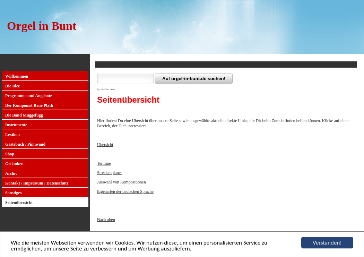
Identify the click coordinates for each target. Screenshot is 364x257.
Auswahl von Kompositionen (121, 182)
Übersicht (105, 144)
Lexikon (12, 134)
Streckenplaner (109, 172)
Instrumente (16, 124)
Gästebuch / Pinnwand (25, 144)
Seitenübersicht (19, 202)
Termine (104, 163)
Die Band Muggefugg (24, 115)
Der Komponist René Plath (29, 105)
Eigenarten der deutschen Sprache (125, 191)
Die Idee (12, 86)
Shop (9, 154)
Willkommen (16, 76)
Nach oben (106, 219)
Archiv (11, 173)
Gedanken (14, 163)
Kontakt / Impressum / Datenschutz (36, 183)
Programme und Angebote (28, 95)
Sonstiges (13, 192)
